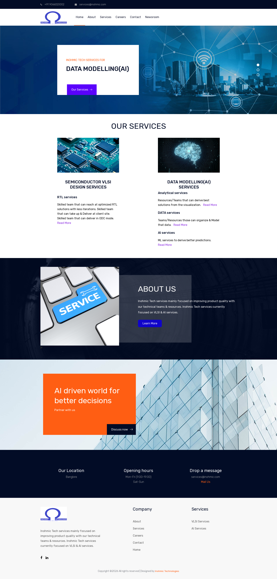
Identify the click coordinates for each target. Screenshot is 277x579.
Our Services (81, 89)
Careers (121, 17)
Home (79, 17)
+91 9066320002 (52, 4)
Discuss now (122, 429)
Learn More (150, 323)
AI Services (198, 528)
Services (105, 17)
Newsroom (152, 17)
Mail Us (205, 482)
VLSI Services (200, 521)
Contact (135, 17)
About (92, 17)
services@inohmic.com (90, 4)
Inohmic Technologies (167, 570)
